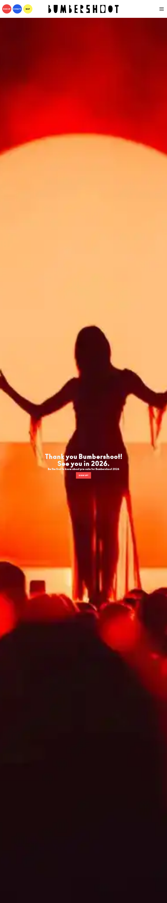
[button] (161, 9)
